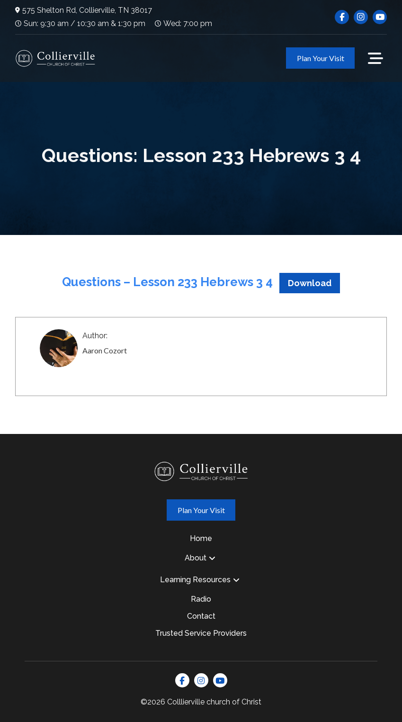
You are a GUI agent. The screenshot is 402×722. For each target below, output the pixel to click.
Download (309, 283)
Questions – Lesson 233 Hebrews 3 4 (167, 282)
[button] (375, 58)
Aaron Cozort (104, 350)
